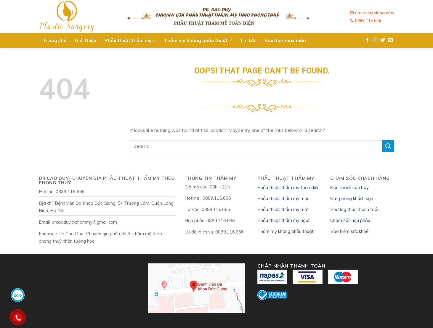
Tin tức (248, 40)
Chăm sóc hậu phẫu (350, 220)
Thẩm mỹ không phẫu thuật (198, 40)
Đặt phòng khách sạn (351, 198)
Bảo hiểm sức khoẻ (349, 231)
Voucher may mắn (285, 40)
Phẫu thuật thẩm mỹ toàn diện (288, 187)
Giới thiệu (85, 40)
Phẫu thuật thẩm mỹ (130, 40)
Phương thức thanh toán (355, 209)
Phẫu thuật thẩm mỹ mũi (282, 198)
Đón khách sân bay (349, 187)
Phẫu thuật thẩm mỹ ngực (283, 220)
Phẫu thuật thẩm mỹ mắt (283, 209)
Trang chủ (55, 40)
